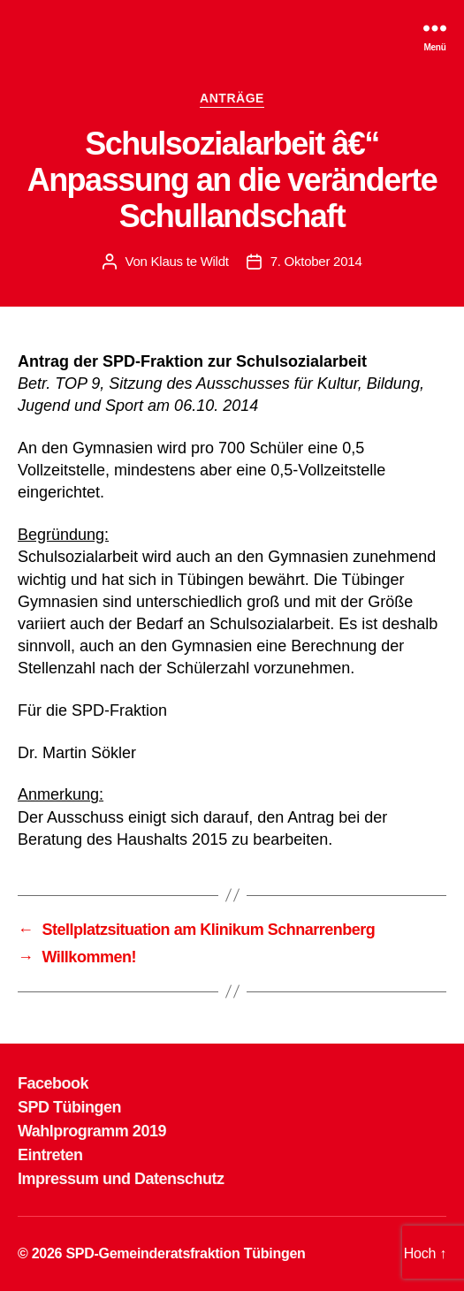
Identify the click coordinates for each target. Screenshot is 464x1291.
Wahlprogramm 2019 (92, 1131)
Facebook (53, 1083)
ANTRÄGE (232, 98)
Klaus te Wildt (190, 261)
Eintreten (50, 1155)
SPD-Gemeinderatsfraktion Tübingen (185, 1253)
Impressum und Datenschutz (121, 1179)
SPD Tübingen (69, 1107)
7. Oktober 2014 (316, 261)
